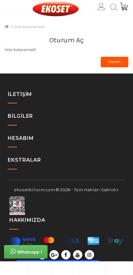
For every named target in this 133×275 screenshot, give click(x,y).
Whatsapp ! (26, 251)
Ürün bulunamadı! (29, 26)
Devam (114, 61)
